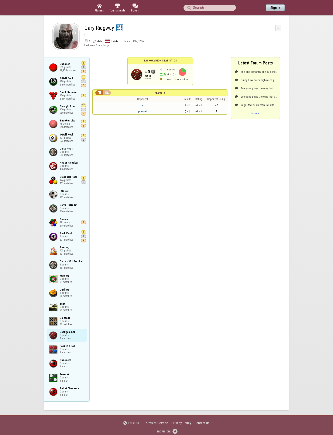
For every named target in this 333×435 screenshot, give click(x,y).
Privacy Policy (181, 423)
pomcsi (142, 111)
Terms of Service (156, 423)
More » (255, 113)
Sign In (275, 8)
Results (160, 92)
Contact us (202, 423)
